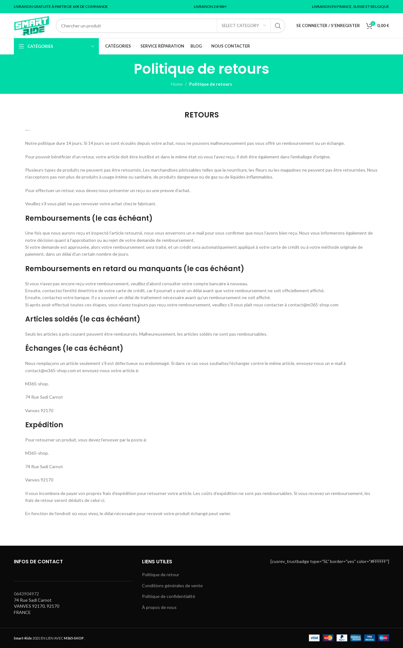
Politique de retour (160, 574)
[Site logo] (31, 25)
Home (177, 84)
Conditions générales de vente (172, 585)
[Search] (170, 26)
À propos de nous (159, 607)
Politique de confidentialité (168, 596)
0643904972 (26, 593)
